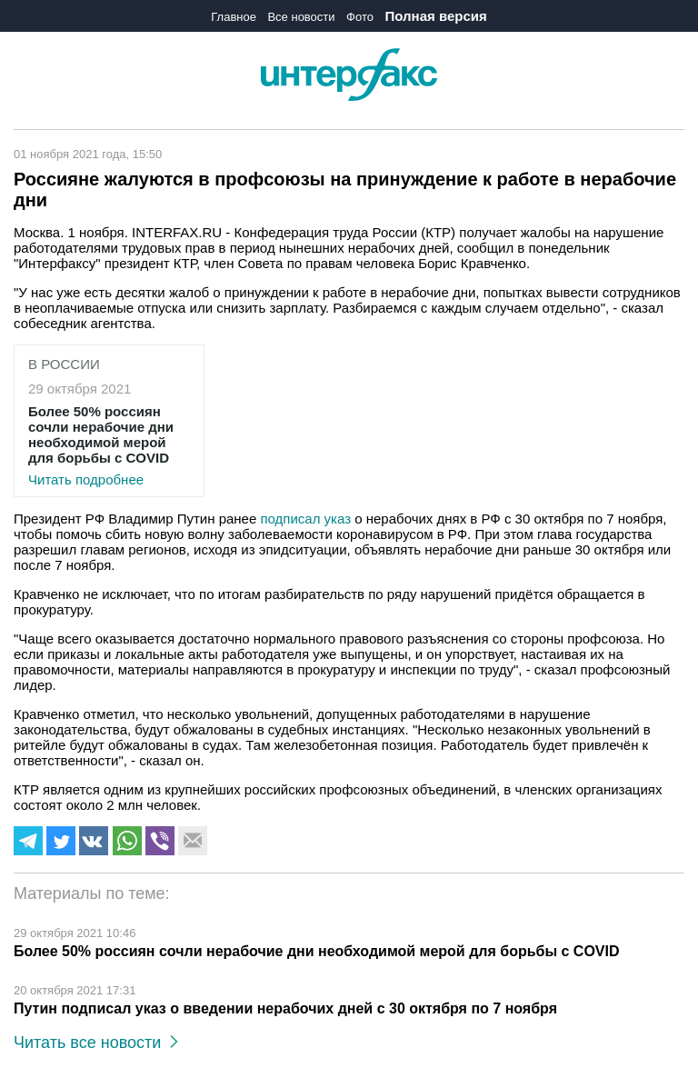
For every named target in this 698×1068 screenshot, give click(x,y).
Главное (233, 17)
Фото (360, 17)
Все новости (300, 17)
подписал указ (305, 518)
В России (64, 364)
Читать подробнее (109, 445)
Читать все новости (96, 1042)
